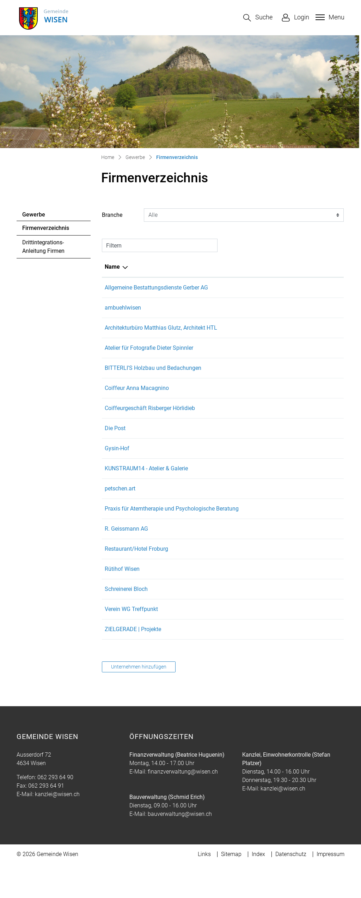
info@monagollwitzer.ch (278, 534)
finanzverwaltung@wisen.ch (183, 805)
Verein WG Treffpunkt (131, 643)
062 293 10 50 (222, 336)
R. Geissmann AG (126, 562)
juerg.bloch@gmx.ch (273, 622)
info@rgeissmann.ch (273, 562)
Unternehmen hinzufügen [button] (138, 700)
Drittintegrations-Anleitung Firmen (43, 246)
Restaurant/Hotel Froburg (136, 582)
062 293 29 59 (222, 316)
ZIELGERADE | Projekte (133, 663)
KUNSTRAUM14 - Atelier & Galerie (146, 493)
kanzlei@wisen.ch (57, 828)
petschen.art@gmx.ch (275, 514)
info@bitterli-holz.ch (273, 384)
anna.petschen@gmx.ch (278, 493)
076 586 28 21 (222, 413)
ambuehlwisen (123, 316)
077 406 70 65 (222, 384)
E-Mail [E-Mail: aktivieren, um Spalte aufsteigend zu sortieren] (256, 266)
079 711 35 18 (222, 473)
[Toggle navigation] (329, 17)
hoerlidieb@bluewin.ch (276, 433)
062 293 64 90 (55, 811)
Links (204, 888)
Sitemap (231, 888)
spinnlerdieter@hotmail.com (283, 364)
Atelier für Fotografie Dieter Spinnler (149, 364)
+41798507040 (223, 663)
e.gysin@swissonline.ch (277, 473)
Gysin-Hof (117, 473)
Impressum (330, 888)
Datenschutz (290, 888)
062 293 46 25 (222, 364)
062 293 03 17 (222, 534)
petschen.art (120, 514)
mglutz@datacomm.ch (276, 336)
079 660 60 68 (222, 622)
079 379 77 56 (222, 602)
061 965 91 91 (222, 562)
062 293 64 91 (46, 819)
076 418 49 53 (222, 493)
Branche (112, 215)
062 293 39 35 (222, 433)
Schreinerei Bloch (126, 622)
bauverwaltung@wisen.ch (180, 847)
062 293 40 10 (222, 453)
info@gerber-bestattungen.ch (284, 287)
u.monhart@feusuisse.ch (279, 582)
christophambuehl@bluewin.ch (286, 316)
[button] (258, 18)
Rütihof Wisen (122, 602)
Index (258, 888)
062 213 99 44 (222, 287)
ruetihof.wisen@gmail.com (281, 602)
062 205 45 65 (222, 643)
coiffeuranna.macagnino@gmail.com (294, 413)
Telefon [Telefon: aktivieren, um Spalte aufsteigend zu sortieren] (214, 266)
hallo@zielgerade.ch (273, 663)
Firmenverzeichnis (45, 230)
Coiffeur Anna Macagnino (137, 413)
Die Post (115, 453)
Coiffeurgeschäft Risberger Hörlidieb (150, 433)
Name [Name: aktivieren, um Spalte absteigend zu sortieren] (112, 266)
